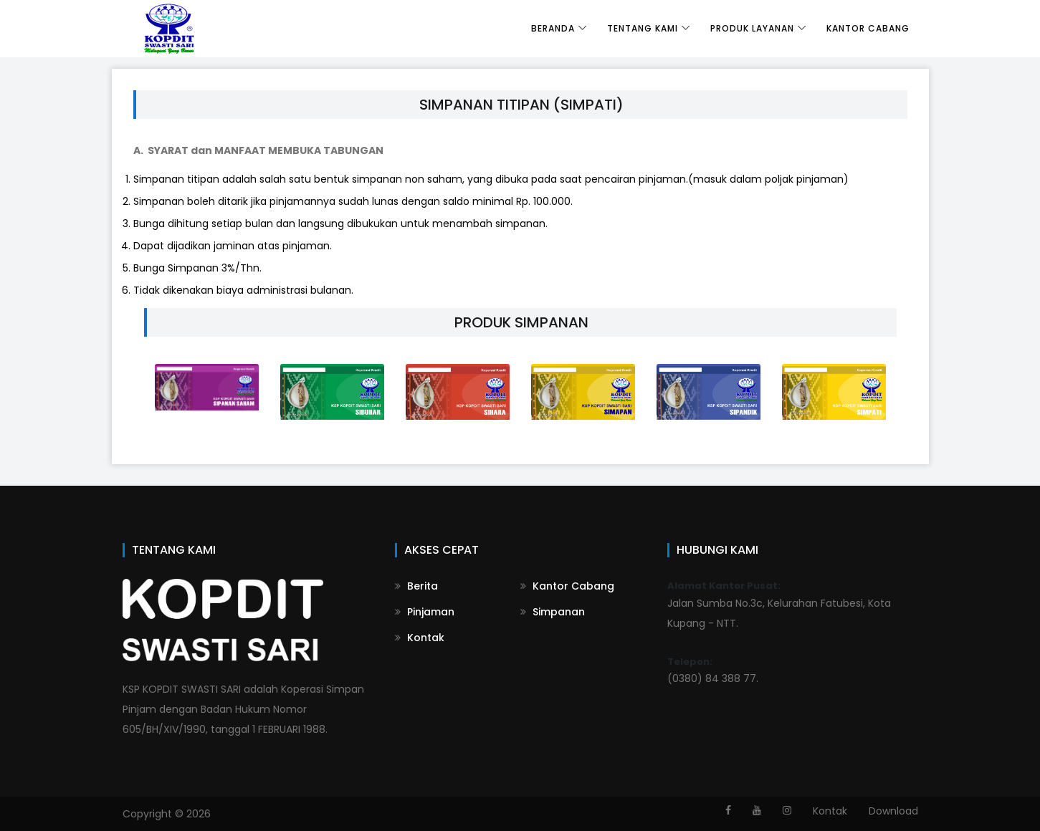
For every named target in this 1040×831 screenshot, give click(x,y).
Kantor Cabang (868, 28)
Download (893, 811)
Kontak (419, 637)
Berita (416, 586)
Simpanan (552, 612)
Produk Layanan (752, 28)
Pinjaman (424, 612)
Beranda (553, 28)
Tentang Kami (642, 28)
